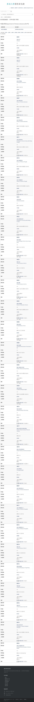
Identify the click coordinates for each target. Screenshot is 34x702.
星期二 (9, 32)
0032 (18, 280)
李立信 (18, 457)
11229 (18, 463)
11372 (18, 502)
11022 (18, 115)
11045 (18, 338)
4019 (18, 447)
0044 (18, 385)
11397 (18, 600)
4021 (18, 466)
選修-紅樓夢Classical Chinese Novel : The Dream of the (24, 346)
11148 (18, 661)
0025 (18, 259)
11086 (18, 483)
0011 (18, 137)
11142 (18, 619)
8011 (18, 505)
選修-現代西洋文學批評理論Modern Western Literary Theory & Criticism (23, 430)
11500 (18, 640)
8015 (18, 564)
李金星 (18, 109)
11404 (18, 580)
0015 (18, 158)
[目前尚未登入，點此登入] (22, 7)
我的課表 (12, 7)
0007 (18, 98)
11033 (18, 297)
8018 (18, 603)
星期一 (6, 32)
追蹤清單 (16, 7)
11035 (18, 234)
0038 (18, 322)
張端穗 (18, 516)
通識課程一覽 (7, 680)
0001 (18, 37)
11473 (18, 318)
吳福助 (18, 270)
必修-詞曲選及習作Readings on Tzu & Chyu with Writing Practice (23, 220)
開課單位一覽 (7, 678)
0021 (18, 197)
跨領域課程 (7, 681)
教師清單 (6, 685)
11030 (18, 255)
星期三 (13, 32)
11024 (18, 155)
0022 (18, 216)
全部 (25, 32)
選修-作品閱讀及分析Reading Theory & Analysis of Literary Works (24, 647)
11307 (18, 381)
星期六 (22, 32)
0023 (18, 237)
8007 (18, 486)
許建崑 (18, 47)
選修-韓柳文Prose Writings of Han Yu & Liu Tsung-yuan (24, 241)
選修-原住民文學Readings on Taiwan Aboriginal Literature (22, 626)
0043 (18, 365)
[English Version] (30, 7)
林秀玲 (18, 396)
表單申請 (6, 682)
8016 (18, 583)
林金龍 (18, 594)
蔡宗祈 (18, 613)
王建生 (18, 249)
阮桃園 (18, 68)
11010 (18, 53)
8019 (18, 622)
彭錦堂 (18, 89)
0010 (18, 117)
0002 (18, 58)
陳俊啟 (18, 477)
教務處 (25, 699)
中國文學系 (21, 53)
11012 (18, 95)
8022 (18, 643)
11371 (18, 522)
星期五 (19, 32)
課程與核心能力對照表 (19, 29)
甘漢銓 (18, 207)
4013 (18, 406)
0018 (18, 177)
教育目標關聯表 (4, 29)
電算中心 (21, 699)
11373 (18, 541)
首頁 (5, 677)
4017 (18, 426)
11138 (18, 276)
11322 (18, 213)
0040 (18, 342)
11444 (18, 402)
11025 (18, 361)
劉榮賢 (18, 168)
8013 (18, 525)
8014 (18, 544)
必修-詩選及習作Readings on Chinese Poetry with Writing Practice (24, 141)
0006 (18, 78)
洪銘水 (18, 354)
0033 (18, 301)
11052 (18, 174)
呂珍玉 (18, 417)
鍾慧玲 (18, 332)
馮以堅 (18, 149)
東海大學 (5, 699)
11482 (18, 444)
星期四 (16, 32)
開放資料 (6, 684)
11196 (18, 423)
